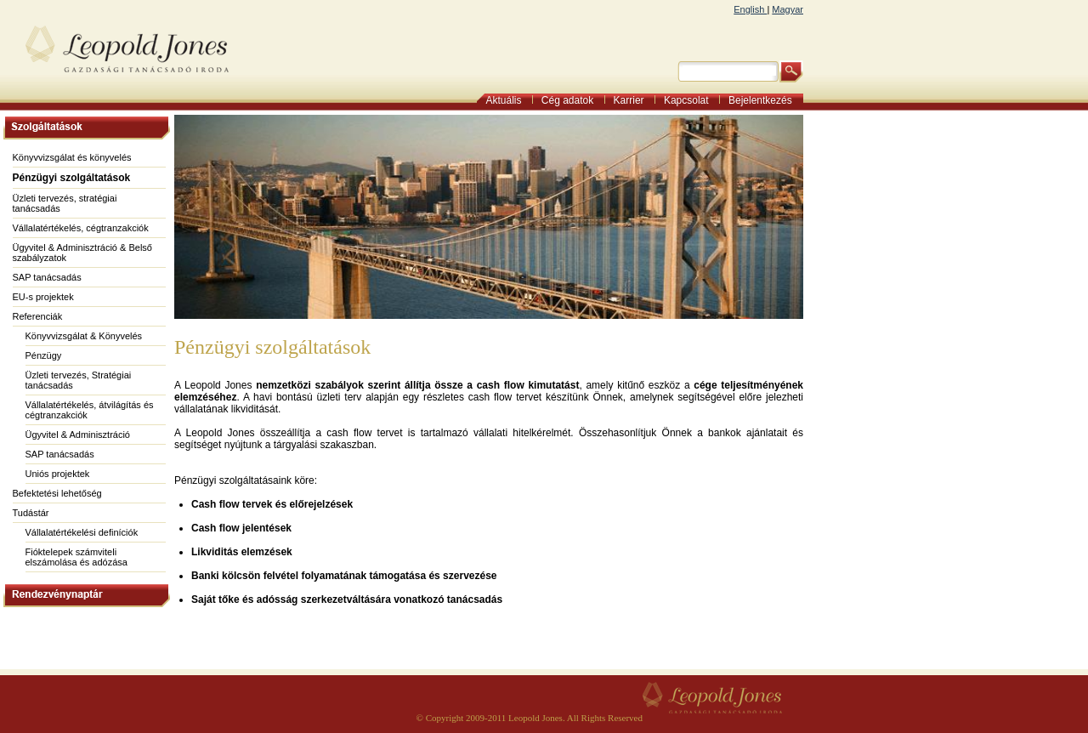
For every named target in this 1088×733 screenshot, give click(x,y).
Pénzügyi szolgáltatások (72, 178)
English (750, 9)
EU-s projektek (43, 297)
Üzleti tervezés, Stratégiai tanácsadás (79, 380)
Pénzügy (44, 355)
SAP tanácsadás (47, 277)
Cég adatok (573, 100)
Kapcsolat (692, 100)
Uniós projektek (58, 474)
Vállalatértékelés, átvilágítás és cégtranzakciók (90, 410)
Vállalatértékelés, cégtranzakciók (81, 228)
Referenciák (38, 316)
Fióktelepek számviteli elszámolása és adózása (77, 557)
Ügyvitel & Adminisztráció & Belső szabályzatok (82, 252)
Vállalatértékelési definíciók (82, 532)
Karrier (634, 100)
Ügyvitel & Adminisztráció (78, 434)
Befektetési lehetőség (57, 493)
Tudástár (31, 513)
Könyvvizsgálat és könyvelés (72, 157)
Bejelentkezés (765, 100)
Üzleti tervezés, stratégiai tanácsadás (65, 203)
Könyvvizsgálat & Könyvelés (84, 336)
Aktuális (508, 100)
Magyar (787, 9)
